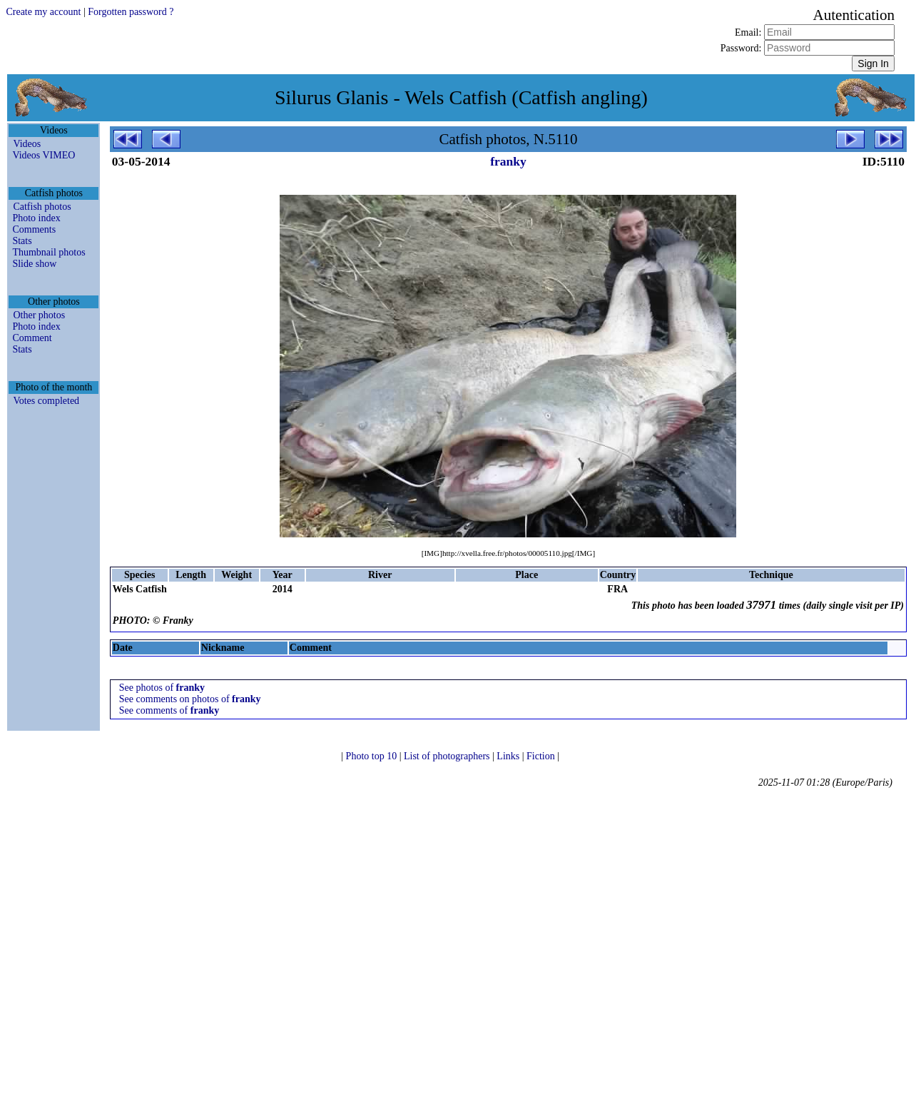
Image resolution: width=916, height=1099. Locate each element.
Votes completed (46, 400)
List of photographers (448, 756)
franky (508, 161)
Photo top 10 (373, 756)
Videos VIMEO (43, 155)
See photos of (162, 687)
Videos (27, 143)
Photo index (36, 218)
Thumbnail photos (48, 252)
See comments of (169, 710)
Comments (34, 229)
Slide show (34, 263)
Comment (31, 338)
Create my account (43, 11)
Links (509, 756)
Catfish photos (42, 206)
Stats (21, 241)
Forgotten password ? (130, 11)
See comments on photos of (190, 699)
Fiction (541, 756)
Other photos (39, 315)
